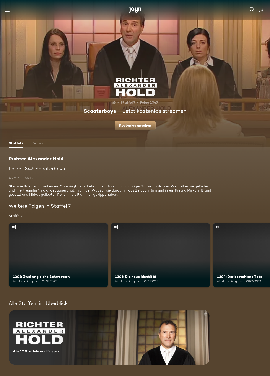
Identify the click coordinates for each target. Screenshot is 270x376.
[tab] (16, 144)
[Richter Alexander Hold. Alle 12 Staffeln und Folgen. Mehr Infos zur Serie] (109, 337)
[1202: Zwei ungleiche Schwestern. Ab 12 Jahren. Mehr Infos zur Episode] (58, 255)
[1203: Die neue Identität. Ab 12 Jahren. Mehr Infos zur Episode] (160, 255)
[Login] (261, 9)
